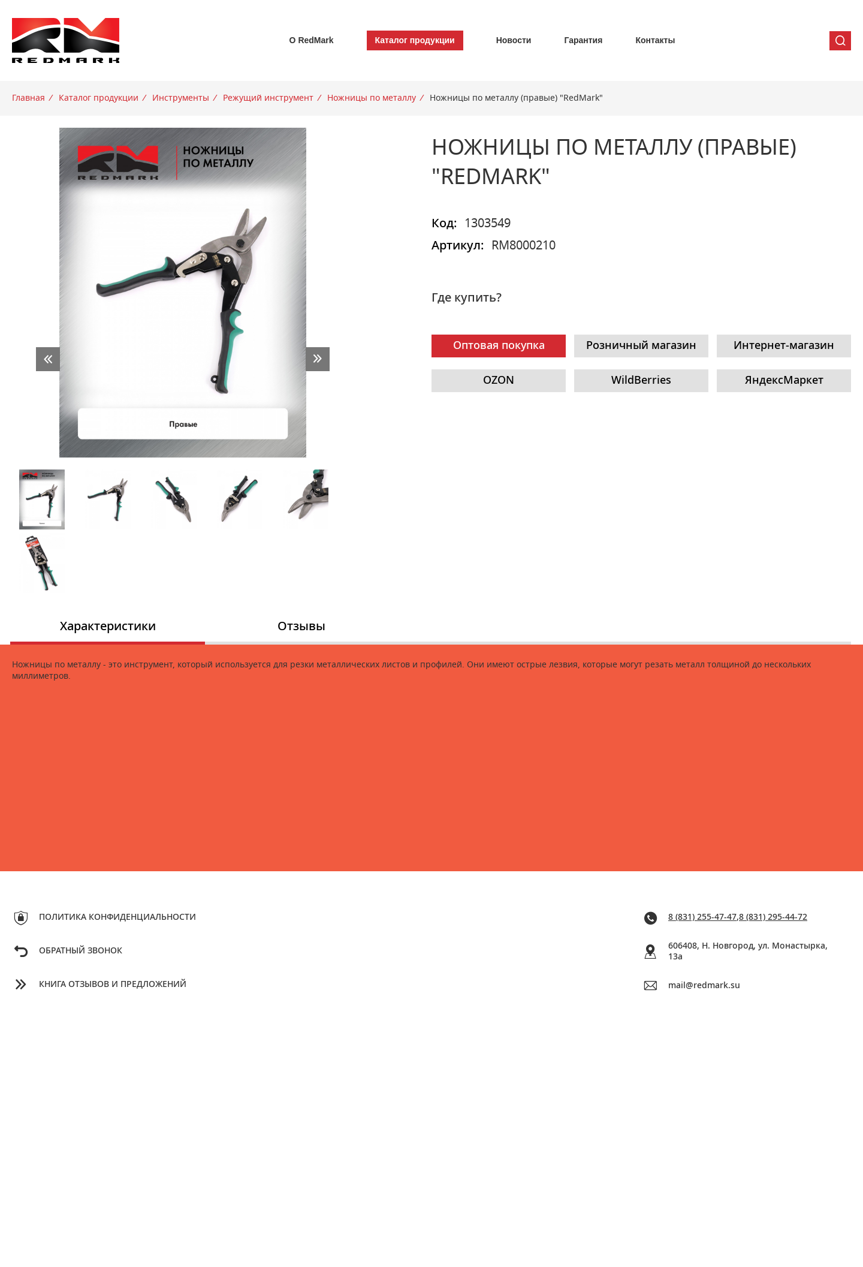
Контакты (655, 40)
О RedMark (311, 40)
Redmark (66, 40)
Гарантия (583, 40)
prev (48, 359)
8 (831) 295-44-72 (773, 917)
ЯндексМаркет (784, 380)
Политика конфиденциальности (117, 917)
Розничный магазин (641, 346)
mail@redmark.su (704, 986)
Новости (514, 40)
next (318, 359)
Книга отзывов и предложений (112, 984)
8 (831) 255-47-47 (702, 917)
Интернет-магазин (784, 346)
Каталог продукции (415, 40)
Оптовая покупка (499, 346)
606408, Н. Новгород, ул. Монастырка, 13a (748, 952)
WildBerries (641, 380)
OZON (498, 380)
